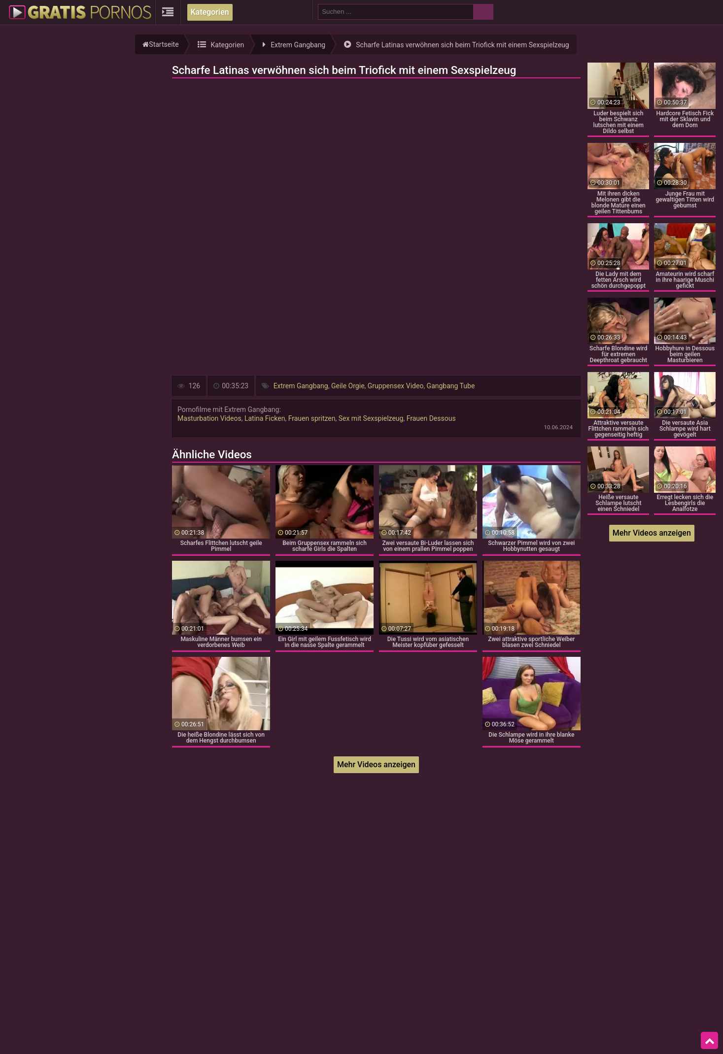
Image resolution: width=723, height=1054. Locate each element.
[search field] (396, 12)
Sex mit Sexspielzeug (371, 418)
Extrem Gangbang (301, 386)
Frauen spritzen (312, 418)
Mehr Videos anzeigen (376, 764)
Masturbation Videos (209, 418)
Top (709, 1041)
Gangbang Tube (451, 386)
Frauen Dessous (431, 418)
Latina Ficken (264, 418)
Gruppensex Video (396, 386)
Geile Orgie (348, 386)
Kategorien (210, 12)
